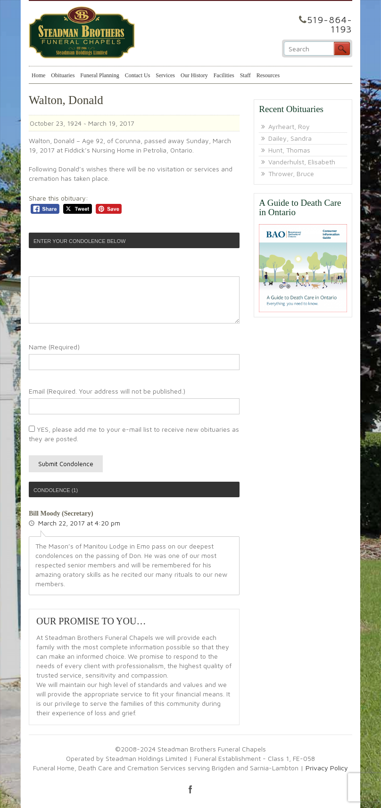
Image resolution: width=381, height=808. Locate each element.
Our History (194, 75)
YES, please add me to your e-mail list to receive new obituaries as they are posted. (134, 434)
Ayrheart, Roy (289, 126)
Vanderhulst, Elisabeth (301, 162)
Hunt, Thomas (289, 150)
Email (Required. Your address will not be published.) (107, 391)
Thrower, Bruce (291, 174)
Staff (245, 75)
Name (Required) (54, 347)
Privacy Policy (327, 768)
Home (38, 75)
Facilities (224, 75)
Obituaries (63, 75)
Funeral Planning (99, 75)
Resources (268, 75)
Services (165, 75)
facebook (190, 789)
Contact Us (137, 75)
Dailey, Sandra (290, 138)
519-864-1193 (329, 24)
